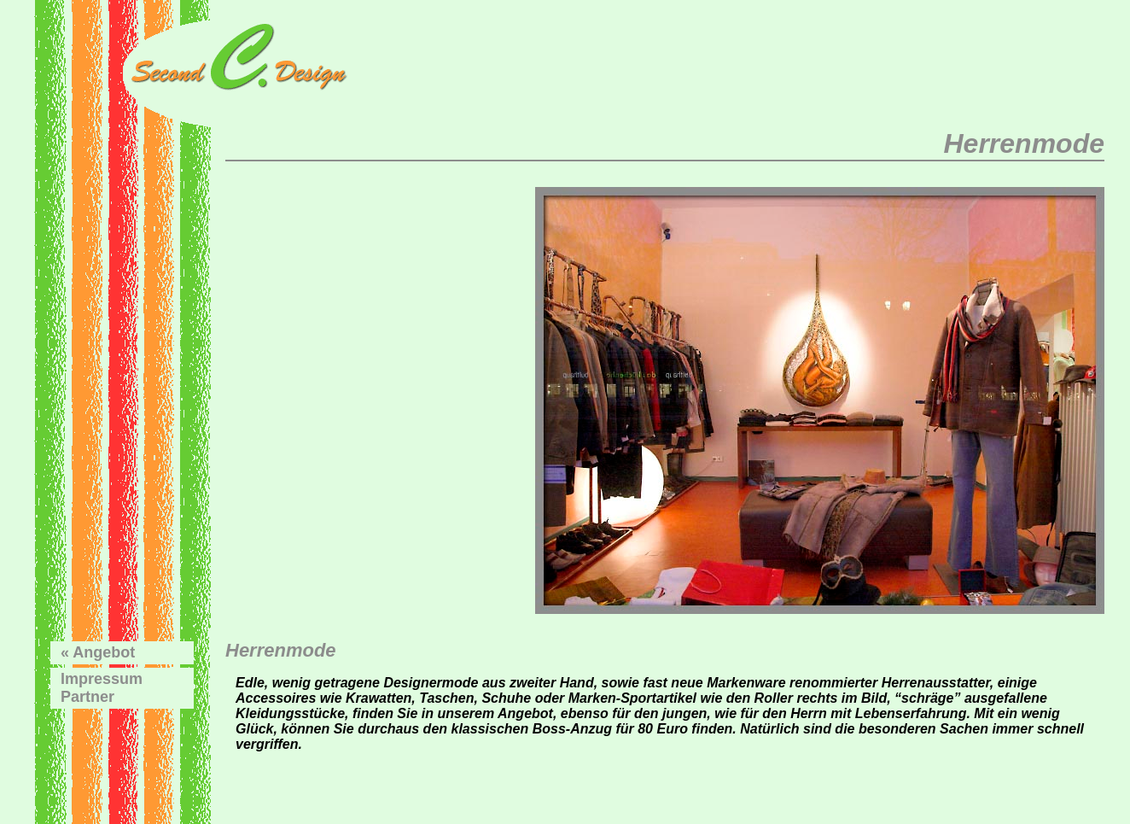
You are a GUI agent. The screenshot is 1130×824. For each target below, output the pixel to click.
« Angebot (98, 652)
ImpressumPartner (102, 687)
